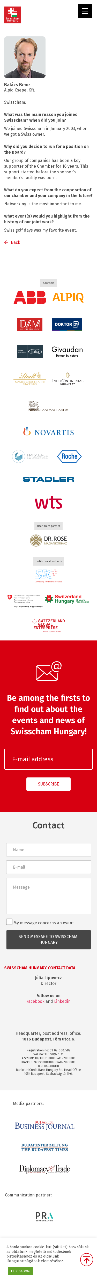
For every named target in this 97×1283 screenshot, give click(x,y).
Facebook (35, 1001)
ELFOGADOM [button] (20, 1271)
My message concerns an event (40, 922)
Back (15, 242)
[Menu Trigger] (85, 11)
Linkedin (62, 1001)
